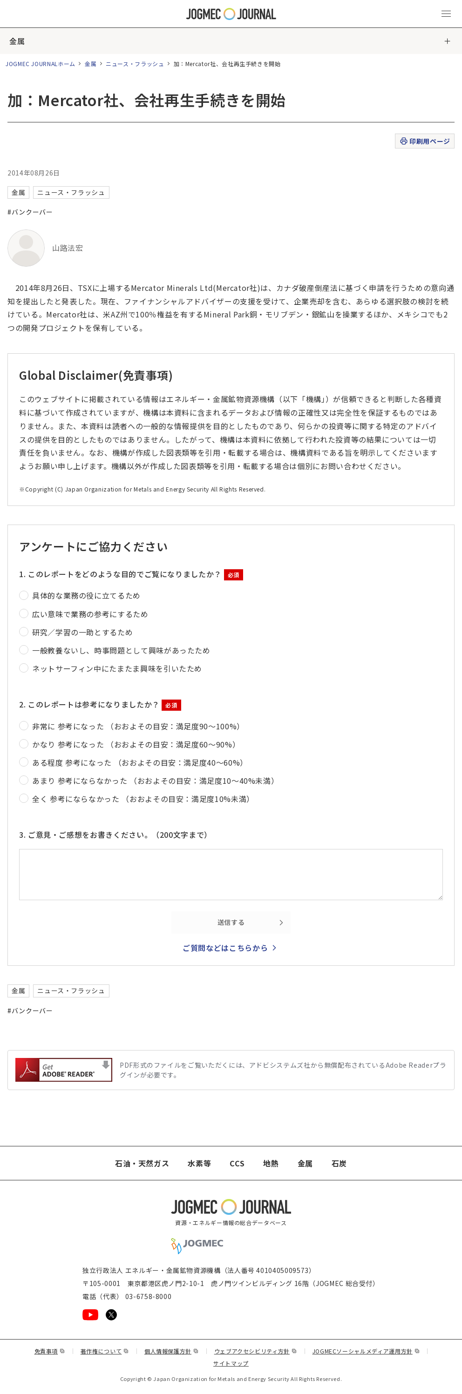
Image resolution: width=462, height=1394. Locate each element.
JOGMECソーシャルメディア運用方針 (366, 1351)
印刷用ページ (424, 141)
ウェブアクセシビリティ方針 (255, 1351)
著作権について (105, 1351)
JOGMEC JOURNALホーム (40, 63)
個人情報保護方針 (171, 1351)
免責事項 (49, 1351)
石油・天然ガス (142, 1163)
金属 (17, 41)
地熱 (271, 1163)
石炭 (339, 1163)
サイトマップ (231, 1363)
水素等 (199, 1163)
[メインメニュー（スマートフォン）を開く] (446, 14)
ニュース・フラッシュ (135, 63)
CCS (237, 1163)
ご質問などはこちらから (225, 947)
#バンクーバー (30, 211)
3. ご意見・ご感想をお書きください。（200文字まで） (115, 834)
